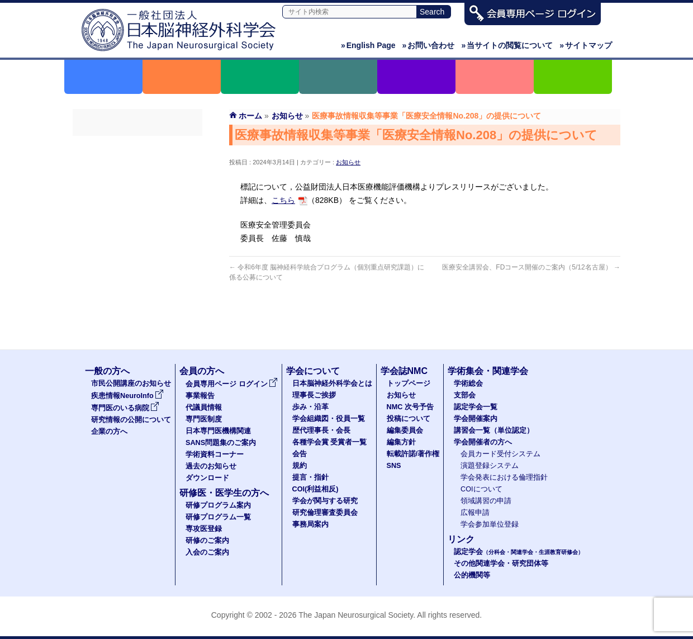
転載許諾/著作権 (413, 454)
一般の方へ (107, 371)
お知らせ (348, 162)
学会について (313, 371)
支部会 (465, 395)
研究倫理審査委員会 (325, 513)
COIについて (481, 489)
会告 (299, 454)
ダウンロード (137, 307)
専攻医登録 (204, 529)
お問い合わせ (428, 45)
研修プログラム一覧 (218, 517)
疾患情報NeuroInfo (127, 396)
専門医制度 (137, 206)
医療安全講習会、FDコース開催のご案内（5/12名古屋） (531, 267)
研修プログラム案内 (218, 505)
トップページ (408, 383)
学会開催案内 (475, 419)
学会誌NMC (404, 371)
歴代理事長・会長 (321, 430)
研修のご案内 (207, 541)
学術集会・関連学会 (488, 371)
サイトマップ (585, 45)
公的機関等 (472, 575)
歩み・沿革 (310, 407)
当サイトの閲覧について (507, 45)
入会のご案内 (207, 552)
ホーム (250, 115)
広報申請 (475, 513)
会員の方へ (201, 371)
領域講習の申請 (486, 501)
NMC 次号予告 (410, 407)
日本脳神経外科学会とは (332, 383)
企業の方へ (109, 432)
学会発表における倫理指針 (504, 477)
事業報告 (137, 166)
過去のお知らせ (137, 287)
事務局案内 (310, 524)
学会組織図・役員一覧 (328, 419)
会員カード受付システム (500, 454)
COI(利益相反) (315, 489)
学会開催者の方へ (483, 442)
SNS (394, 466)
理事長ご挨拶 (314, 395)
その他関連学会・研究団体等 (501, 563)
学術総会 (468, 383)
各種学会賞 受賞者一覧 (329, 442)
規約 (299, 466)
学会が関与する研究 (325, 501)
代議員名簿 (137, 186)
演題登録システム (490, 466)
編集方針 (401, 442)
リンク (461, 539)
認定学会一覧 (475, 407)
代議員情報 (204, 407)
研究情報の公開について (131, 420)
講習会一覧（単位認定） (494, 430)
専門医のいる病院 (125, 408)
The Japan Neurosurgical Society (355, 614)
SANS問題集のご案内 (137, 246)
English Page (368, 45)
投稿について (408, 419)
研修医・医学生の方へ (224, 493)
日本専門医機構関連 (137, 226)
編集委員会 (405, 430)
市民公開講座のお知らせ (131, 383)
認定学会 (518, 552)
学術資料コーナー (137, 267)
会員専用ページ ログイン (137, 146)
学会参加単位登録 (490, 524)
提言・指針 (310, 477)
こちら (283, 200)
